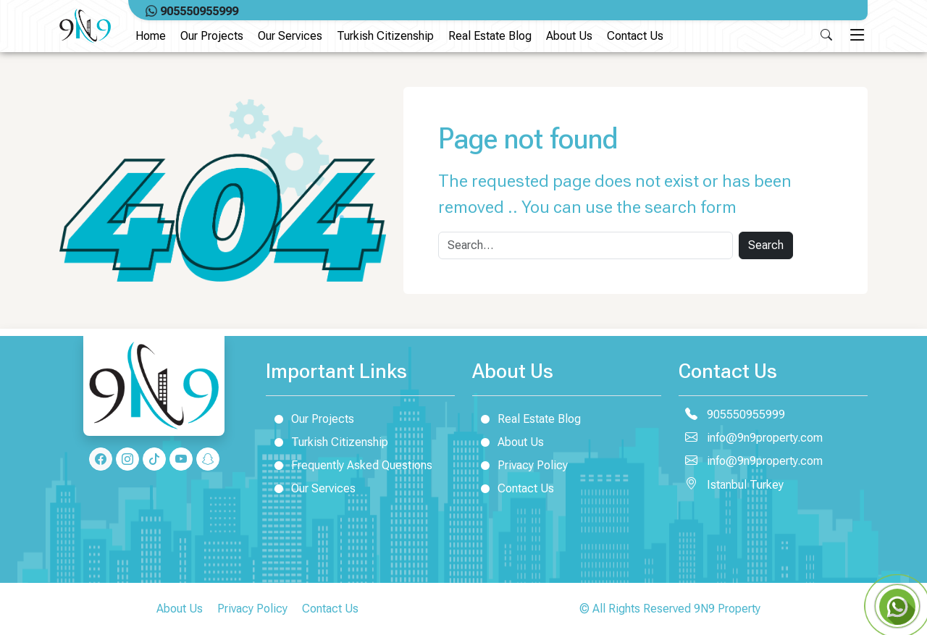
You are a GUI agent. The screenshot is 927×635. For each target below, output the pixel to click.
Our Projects (211, 36)
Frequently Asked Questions (349, 465)
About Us (569, 36)
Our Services (290, 36)
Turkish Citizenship (385, 36)
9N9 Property (727, 608)
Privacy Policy (520, 465)
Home (150, 36)
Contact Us (635, 36)
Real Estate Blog (490, 36)
